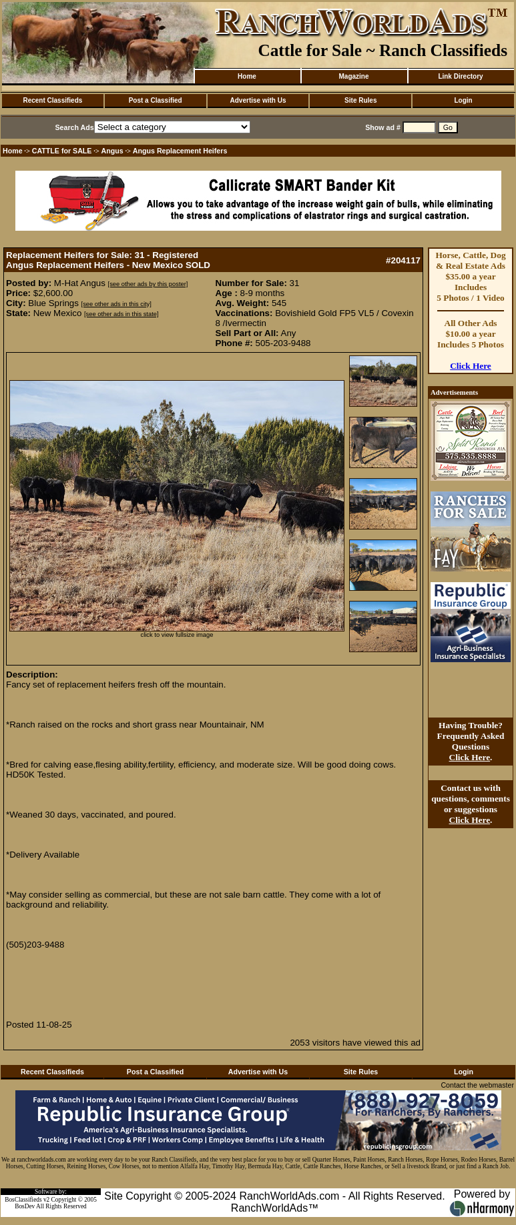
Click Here (470, 366)
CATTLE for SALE (62, 151)
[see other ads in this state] (121, 314)
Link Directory (460, 76)
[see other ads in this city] (116, 304)
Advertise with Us (258, 100)
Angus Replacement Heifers (180, 151)
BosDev (25, 1206)
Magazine (353, 76)
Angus (112, 151)
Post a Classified (155, 100)
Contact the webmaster (477, 1085)
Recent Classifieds (52, 100)
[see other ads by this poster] (148, 284)
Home (247, 76)
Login (463, 100)
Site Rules (360, 100)
